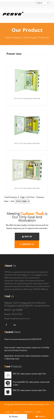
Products (28, 412)
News (38, 412)
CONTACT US (27, 244)
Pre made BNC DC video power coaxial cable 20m (31, 383)
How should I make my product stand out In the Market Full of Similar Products (27, 349)
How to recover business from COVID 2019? (22, 339)
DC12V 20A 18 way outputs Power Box (27, 98)
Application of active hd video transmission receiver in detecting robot (26, 357)
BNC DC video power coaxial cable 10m (29, 390)
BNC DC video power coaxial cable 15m (29, 373)
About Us (17, 412)
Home (7, 412)
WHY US (27, 236)
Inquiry (40, 416)
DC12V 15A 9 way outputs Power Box (27, 143)
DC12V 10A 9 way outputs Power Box (27, 188)
